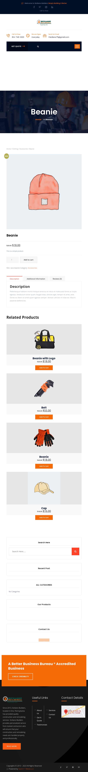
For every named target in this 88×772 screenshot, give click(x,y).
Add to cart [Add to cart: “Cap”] (44, 518)
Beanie (44, 457)
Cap (44, 508)
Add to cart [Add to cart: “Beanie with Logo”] (44, 368)
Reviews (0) (57, 279)
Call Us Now (44, 11)
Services (52, 710)
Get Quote (18, 46)
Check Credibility (20, 676)
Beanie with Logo (44, 358)
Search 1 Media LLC (26, 769)
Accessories (24, 149)
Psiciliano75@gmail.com (59, 37)
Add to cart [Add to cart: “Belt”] (44, 417)
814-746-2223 (18, 37)
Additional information (36, 279)
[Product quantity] (12, 260)
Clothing (15, 149)
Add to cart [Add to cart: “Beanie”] (44, 466)
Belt (44, 407)
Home (38, 119)
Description (14, 279)
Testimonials (42, 725)
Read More (12, 746)
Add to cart (29, 260)
